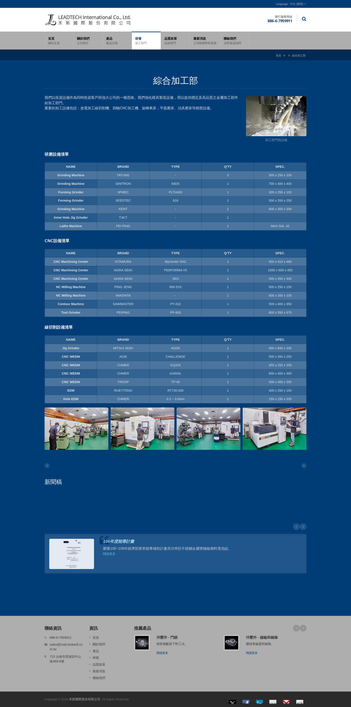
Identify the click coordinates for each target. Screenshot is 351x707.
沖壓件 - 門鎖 (167, 637)
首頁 (59, 41)
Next (303, 628)
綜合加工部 (299, 55)
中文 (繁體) (296, 4)
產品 (117, 41)
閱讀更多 (162, 653)
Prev (296, 628)
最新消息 (205, 41)
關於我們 (88, 41)
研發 (146, 41)
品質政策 (175, 41)
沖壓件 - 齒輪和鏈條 (262, 637)
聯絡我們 (234, 41)
